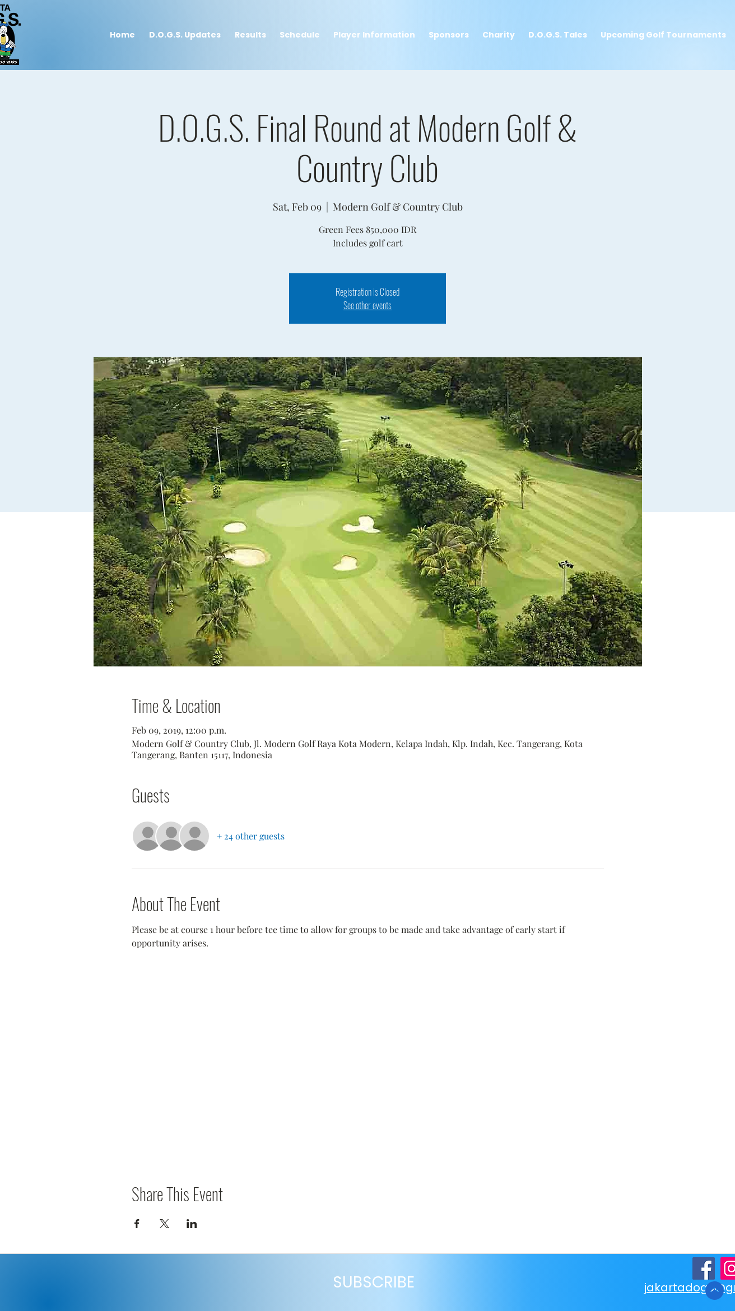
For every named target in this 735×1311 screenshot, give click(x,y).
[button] (250, 35)
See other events (367, 305)
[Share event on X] (164, 1223)
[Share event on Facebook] (137, 1223)
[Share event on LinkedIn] (192, 1223)
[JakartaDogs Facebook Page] (703, 1268)
